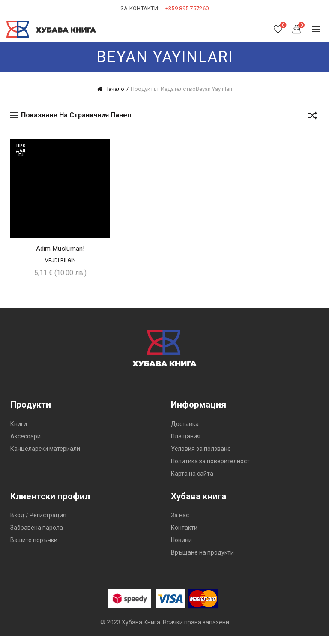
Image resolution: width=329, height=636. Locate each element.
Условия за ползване (201, 448)
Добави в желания (102, 146)
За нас (180, 515)
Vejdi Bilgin (60, 261)
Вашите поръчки (33, 540)
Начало (114, 89)
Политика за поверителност (210, 461)
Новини (181, 540)
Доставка (185, 423)
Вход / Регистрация (38, 515)
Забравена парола (36, 527)
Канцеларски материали (45, 448)
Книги (18, 423)
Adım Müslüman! (60, 248)
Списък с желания (282, 25)
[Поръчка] (312, 117)
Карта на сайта (192, 473)
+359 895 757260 (187, 8)
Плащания (185, 436)
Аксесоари (25, 436)
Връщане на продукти (202, 552)
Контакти (184, 527)
